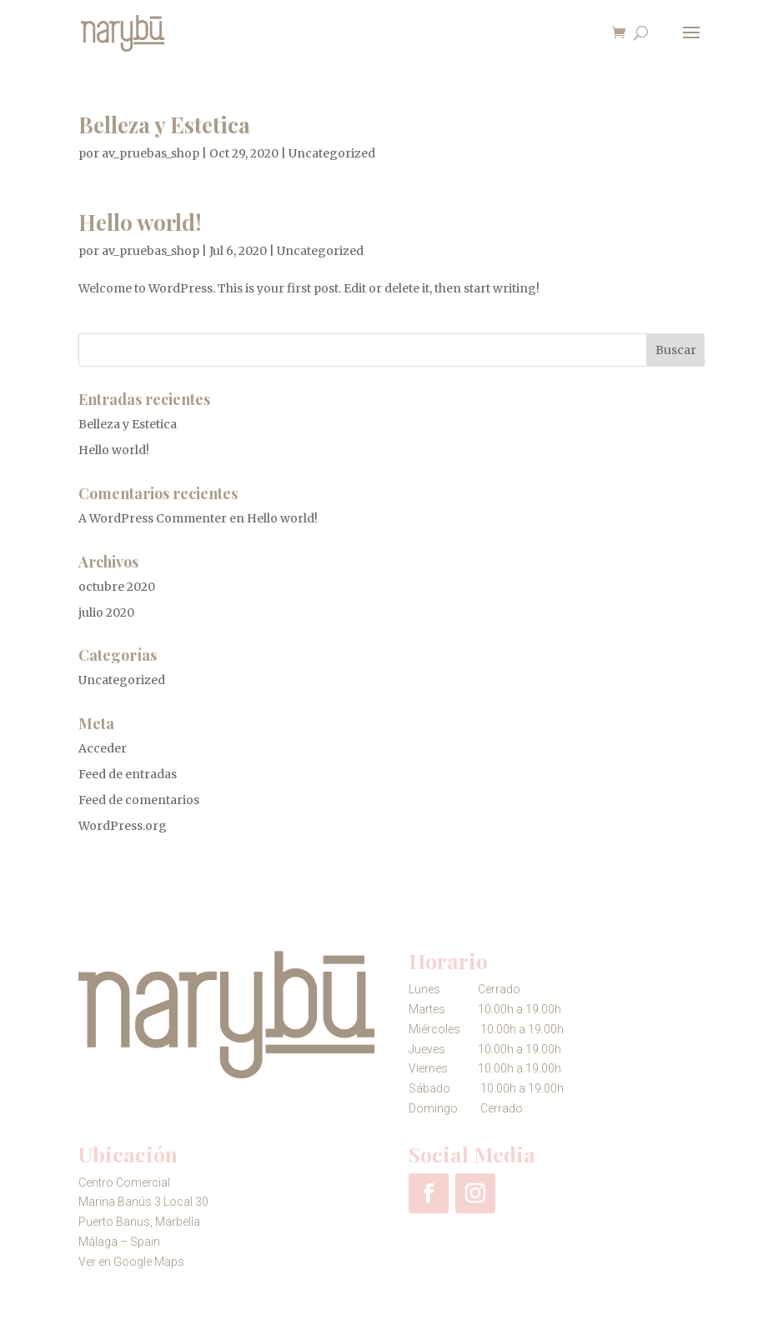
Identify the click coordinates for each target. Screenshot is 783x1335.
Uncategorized (332, 153)
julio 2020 (106, 612)
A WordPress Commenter (152, 518)
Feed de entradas (127, 774)
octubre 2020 (116, 586)
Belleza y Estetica (164, 124)
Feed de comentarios (138, 800)
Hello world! (140, 222)
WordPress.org (122, 825)
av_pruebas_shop (150, 153)
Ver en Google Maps (131, 1261)
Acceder (102, 748)
